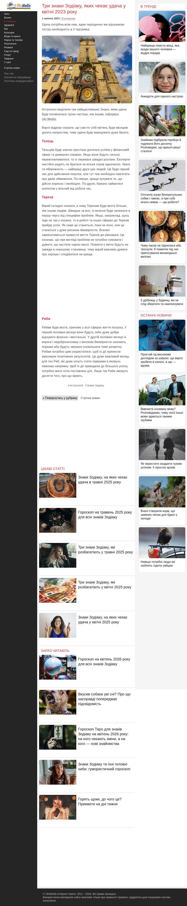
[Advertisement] (87, 286)
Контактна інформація (17, 77)
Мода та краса (12, 36)
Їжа (6, 28)
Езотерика (68, 18)
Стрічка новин (90, 398)
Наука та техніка (13, 40)
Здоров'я (9, 25)
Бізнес (7, 17)
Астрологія (76, 385)
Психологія (10, 43)
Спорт (7, 54)
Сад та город (11, 51)
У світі (7, 62)
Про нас (9, 73)
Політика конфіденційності (20, 81)
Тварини (8, 58)
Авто (6, 13)
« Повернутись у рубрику (60, 398)
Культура (9, 32)
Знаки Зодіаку (95, 385)
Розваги (8, 47)
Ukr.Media (49, 119)
